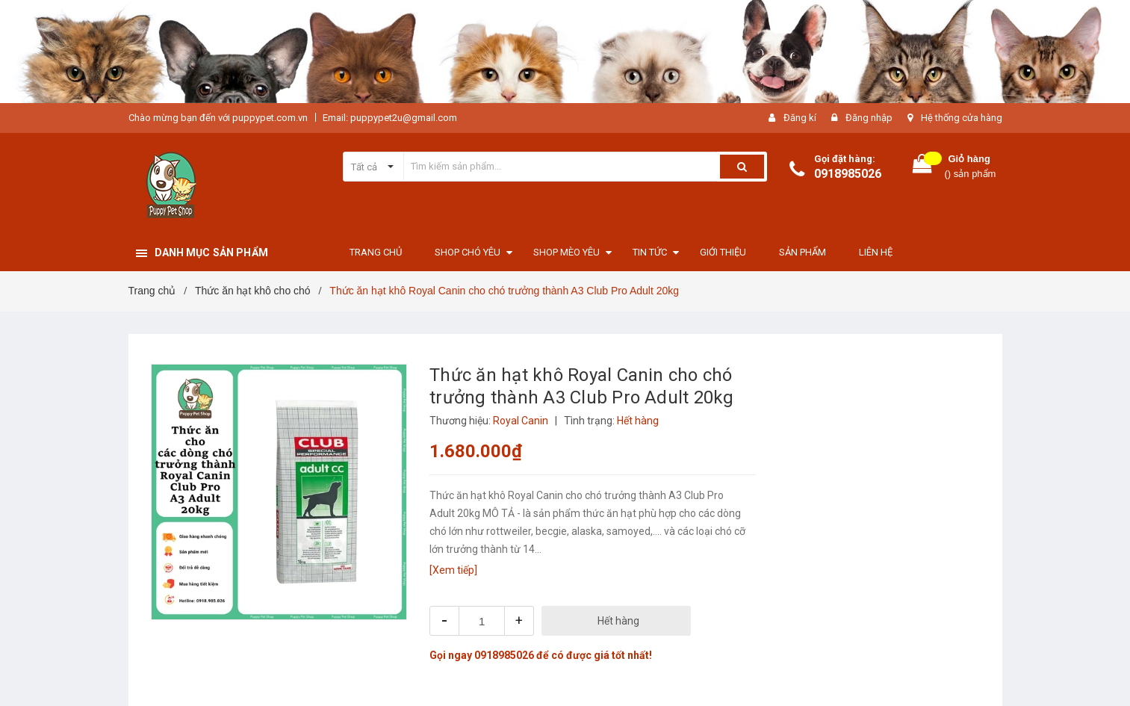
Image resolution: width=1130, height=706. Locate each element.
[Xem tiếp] (453, 570)
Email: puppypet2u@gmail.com (390, 117)
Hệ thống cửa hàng (961, 117)
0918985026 (847, 174)
